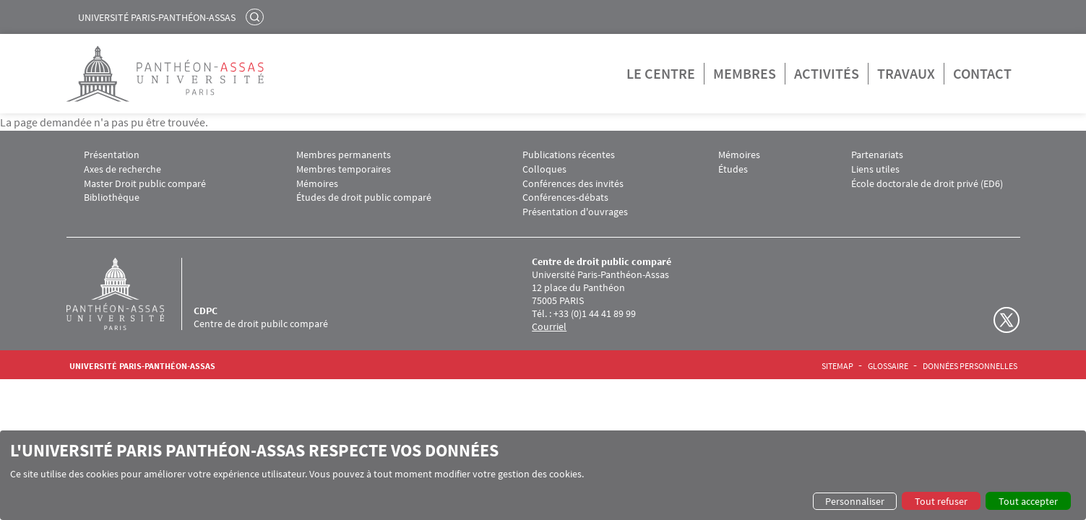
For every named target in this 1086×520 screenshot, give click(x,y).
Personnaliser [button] (854, 501)
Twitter (1007, 320)
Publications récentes (568, 155)
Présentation (111, 155)
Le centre (660, 73)
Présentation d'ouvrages (575, 212)
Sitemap (837, 366)
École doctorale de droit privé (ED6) (927, 184)
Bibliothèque (111, 197)
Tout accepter (1028, 501)
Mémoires (317, 184)
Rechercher (256, 16)
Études (733, 169)
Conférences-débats (565, 197)
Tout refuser (941, 501)
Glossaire (888, 366)
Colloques (544, 169)
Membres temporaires (343, 169)
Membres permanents (343, 155)
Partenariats (877, 155)
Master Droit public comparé (145, 184)
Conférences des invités (573, 184)
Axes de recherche (122, 169)
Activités (826, 73)
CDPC (205, 310)
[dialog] (543, 475)
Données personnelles (970, 366)
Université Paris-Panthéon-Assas (157, 17)
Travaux (906, 73)
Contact (982, 73)
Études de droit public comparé (363, 197)
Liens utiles (875, 169)
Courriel (549, 326)
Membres (744, 73)
